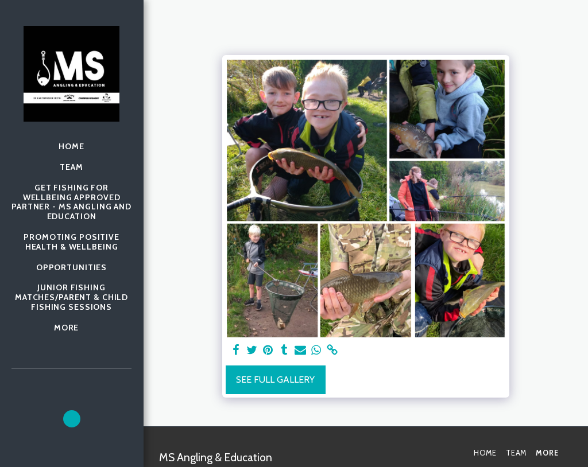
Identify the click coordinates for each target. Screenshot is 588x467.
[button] (71, 418)
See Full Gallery (275, 379)
